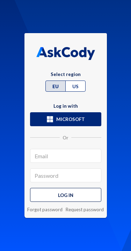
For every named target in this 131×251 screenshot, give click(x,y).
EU (55, 86)
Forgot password (45, 209)
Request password (85, 209)
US (75, 86)
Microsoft (65, 119)
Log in (65, 195)
